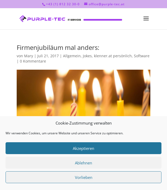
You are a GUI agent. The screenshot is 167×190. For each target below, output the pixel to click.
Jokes (87, 55)
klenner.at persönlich (113, 55)
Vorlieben (83, 177)
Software (142, 55)
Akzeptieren (83, 148)
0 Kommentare (33, 61)
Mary (28, 55)
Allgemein (72, 55)
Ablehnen (83, 162)
